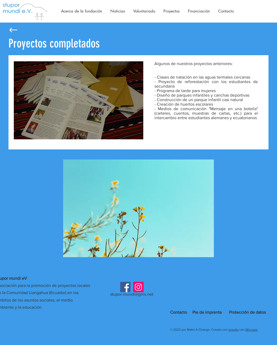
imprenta (213, 312)
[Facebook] (125, 287)
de (201, 312)
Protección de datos (247, 312)
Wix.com (251, 329)
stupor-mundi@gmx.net (131, 294)
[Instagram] (138, 287)
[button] (138, 208)
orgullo (233, 329)
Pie (195, 312)
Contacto (178, 312)
